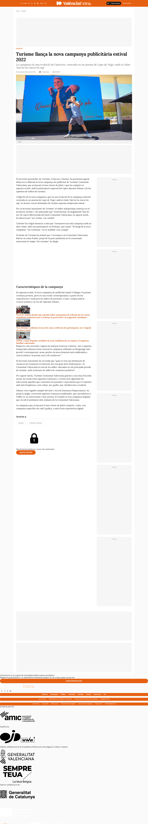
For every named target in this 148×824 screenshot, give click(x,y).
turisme (21, 423)
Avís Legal (54, 703)
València (45, 694)
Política (63, 694)
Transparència (110, 703)
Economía (71, 694)
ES (45, 3)
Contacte (35, 703)
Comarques (54, 694)
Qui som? (45, 703)
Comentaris (44, 72)
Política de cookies (85, 703)
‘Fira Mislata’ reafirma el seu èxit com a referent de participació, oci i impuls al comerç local (53, 329)
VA (41, 3)
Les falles (42, 699)
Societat (19, 48)
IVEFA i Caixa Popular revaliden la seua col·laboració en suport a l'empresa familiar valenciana (52, 342)
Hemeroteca (105, 699)
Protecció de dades (68, 703)
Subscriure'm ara (74, 681)
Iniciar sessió (26, 452)
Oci (105, 694)
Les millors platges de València (86, 699)
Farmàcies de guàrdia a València (60, 699)
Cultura (88, 694)
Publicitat (98, 703)
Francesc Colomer (36, 423)
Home (18, 11)
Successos (97, 694)
